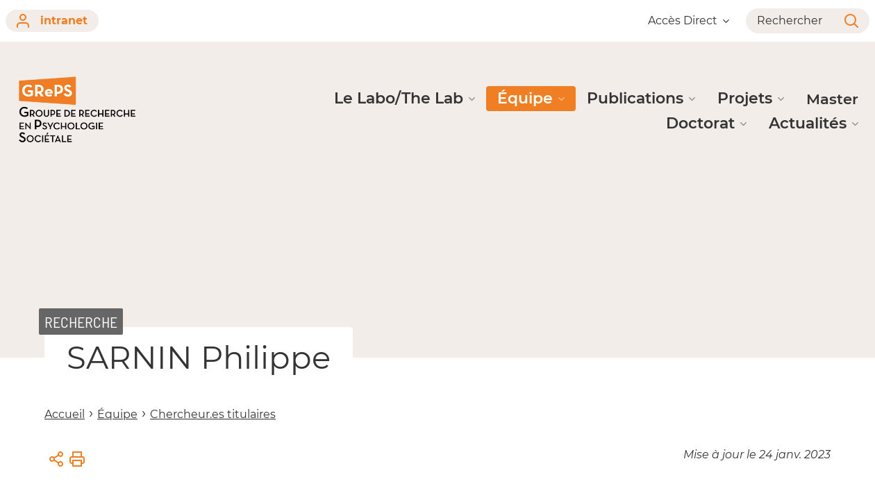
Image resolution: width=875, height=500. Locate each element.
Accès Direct (688, 20)
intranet (52, 21)
